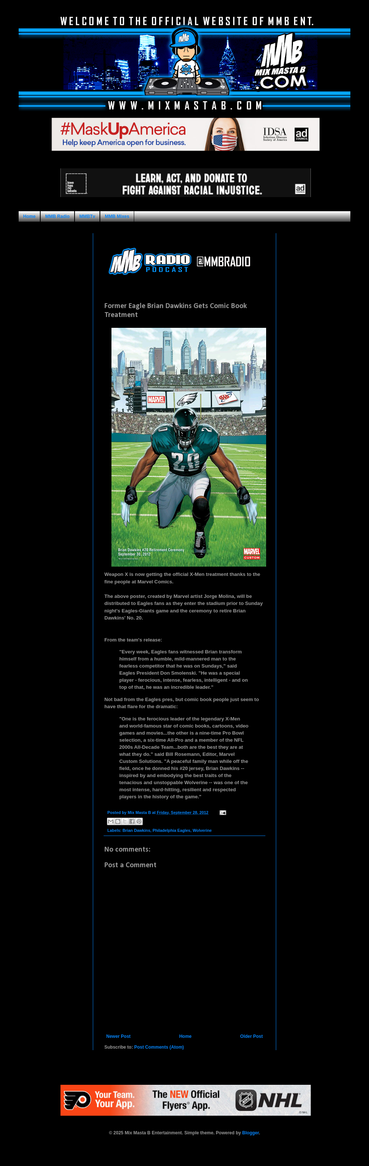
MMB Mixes (117, 216)
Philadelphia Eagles (171, 830)
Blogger (250, 1132)
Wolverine (202, 830)
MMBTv (87, 216)
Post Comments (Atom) (159, 1047)
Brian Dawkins (136, 830)
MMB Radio (57, 216)
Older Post (251, 1036)
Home (29, 216)
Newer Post (118, 1036)
